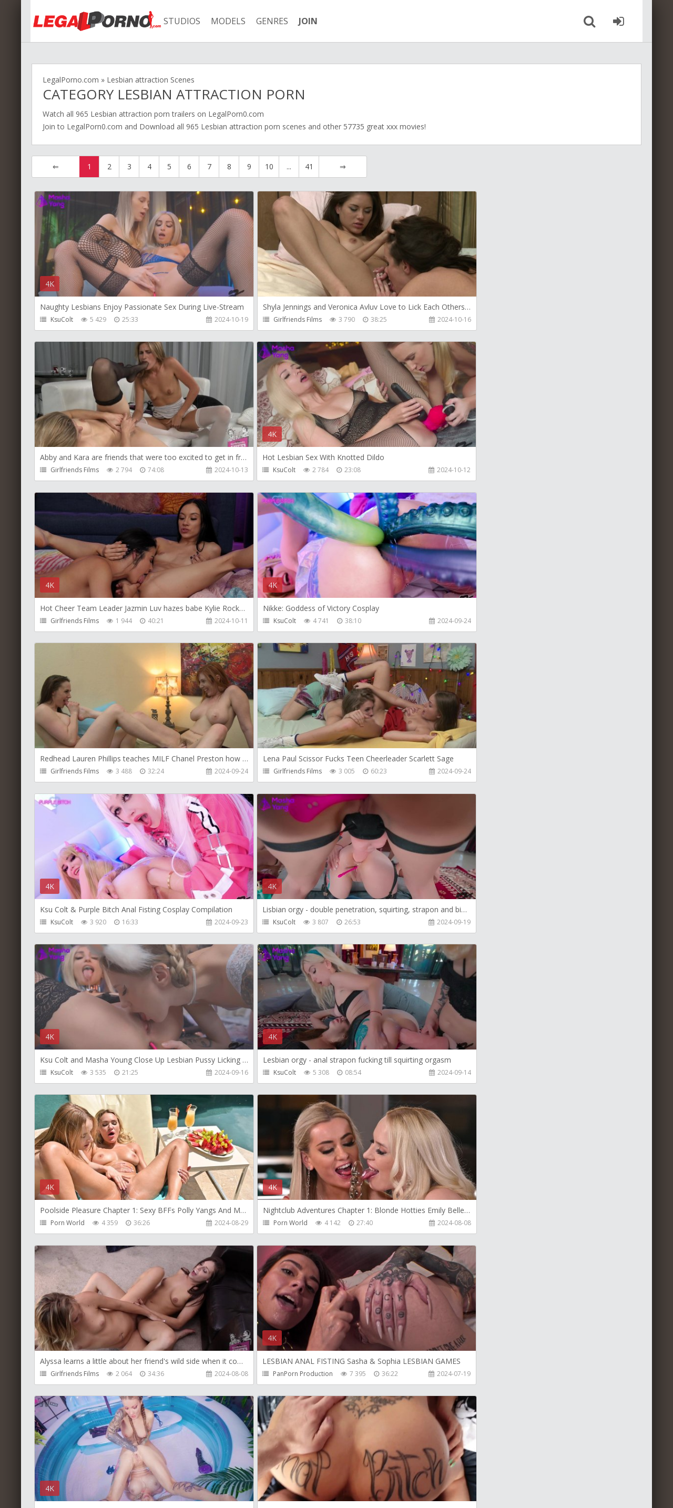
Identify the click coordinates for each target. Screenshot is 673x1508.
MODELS (222, 21)
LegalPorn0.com (95, 126)
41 (309, 166)
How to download (181, 1458)
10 (269, 166)
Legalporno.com (89, 21)
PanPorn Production (80, 1073)
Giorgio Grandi (275, 1224)
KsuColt (61, 319)
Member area (105, 1458)
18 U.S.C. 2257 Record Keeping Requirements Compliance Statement (366, 1489)
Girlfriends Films (277, 319)
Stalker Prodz (475, 1073)
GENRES (266, 21)
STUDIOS (176, 21)
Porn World (67, 923)
